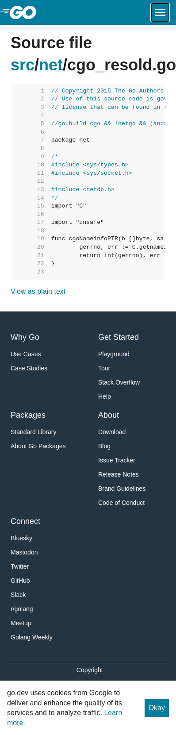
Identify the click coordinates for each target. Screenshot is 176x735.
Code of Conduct (121, 502)
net (51, 65)
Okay (157, 708)
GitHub (20, 580)
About (108, 415)
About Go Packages (38, 446)
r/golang (22, 608)
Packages (28, 415)
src (22, 65)
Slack (18, 594)
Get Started (118, 337)
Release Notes (118, 474)
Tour (104, 368)
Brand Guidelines (121, 488)
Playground (114, 354)
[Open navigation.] (160, 12)
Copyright (90, 669)
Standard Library (34, 431)
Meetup (21, 623)
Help (104, 396)
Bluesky (21, 538)
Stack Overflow (119, 382)
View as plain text (38, 291)
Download (112, 431)
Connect (25, 521)
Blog (104, 446)
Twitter (20, 566)
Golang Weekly (32, 637)
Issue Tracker (116, 460)
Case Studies (29, 368)
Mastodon (24, 552)
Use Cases (26, 354)
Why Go (25, 337)
